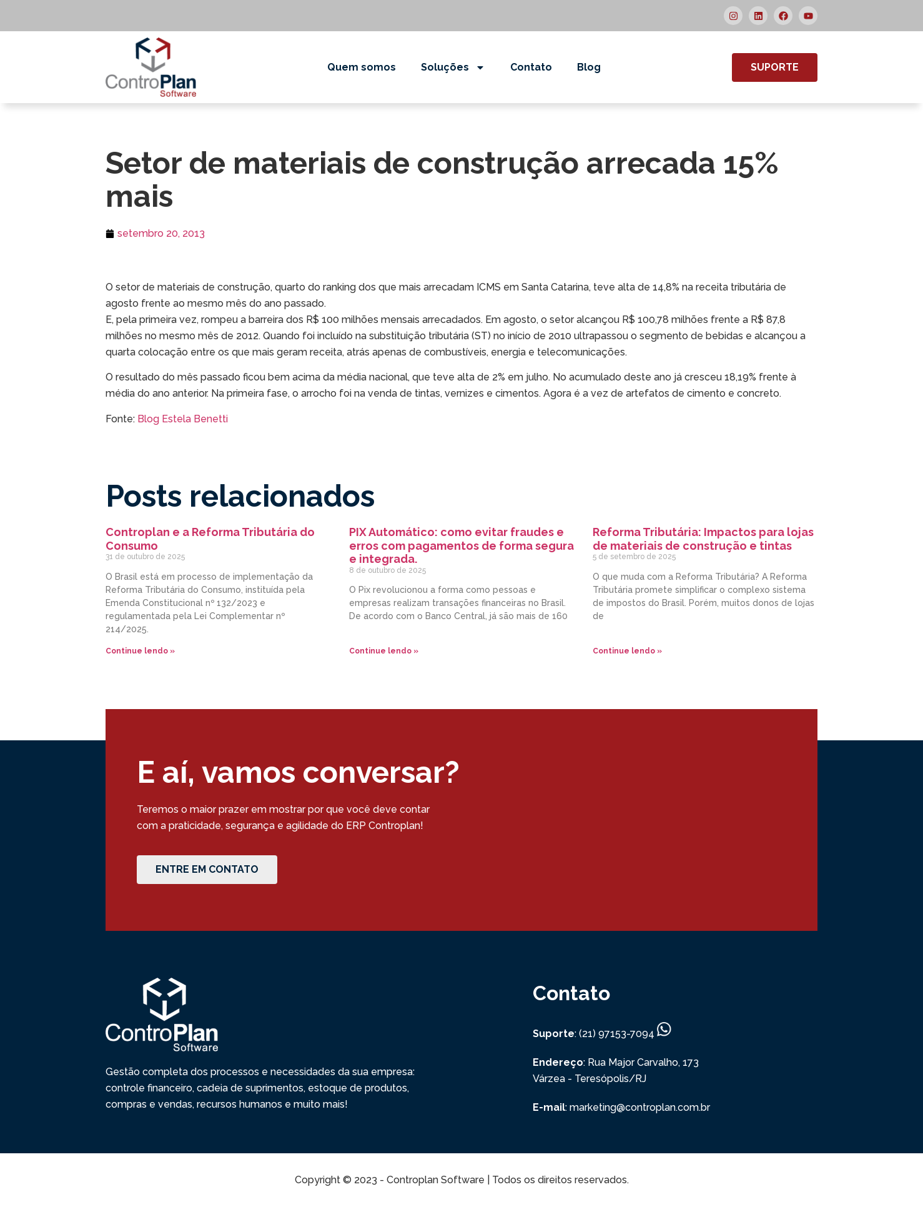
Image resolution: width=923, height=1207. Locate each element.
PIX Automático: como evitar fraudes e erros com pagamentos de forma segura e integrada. (461, 545)
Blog (589, 67)
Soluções (453, 67)
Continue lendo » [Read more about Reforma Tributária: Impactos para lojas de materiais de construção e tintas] (627, 651)
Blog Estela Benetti (182, 419)
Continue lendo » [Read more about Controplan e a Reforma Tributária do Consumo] (140, 651)
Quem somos (361, 67)
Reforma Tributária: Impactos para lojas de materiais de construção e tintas (703, 538)
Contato (531, 67)
